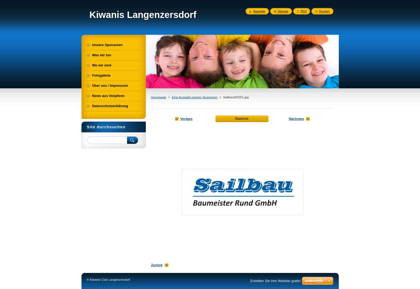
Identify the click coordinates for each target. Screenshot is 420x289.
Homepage (158, 97)
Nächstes (296, 119)
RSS (304, 11)
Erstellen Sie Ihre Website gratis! (275, 281)
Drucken (324, 11)
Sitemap (283, 11)
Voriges (186, 119)
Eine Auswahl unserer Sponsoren (194, 97)
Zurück (157, 265)
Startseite (259, 11)
